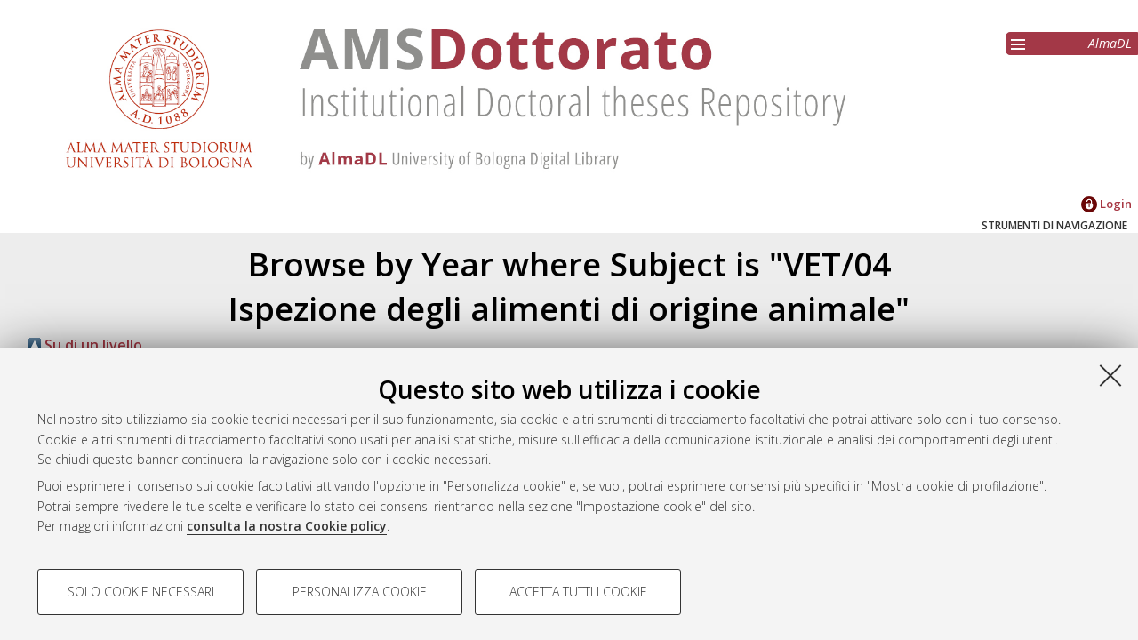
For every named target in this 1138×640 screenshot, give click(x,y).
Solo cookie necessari (141, 591)
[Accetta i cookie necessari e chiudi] (1110, 375)
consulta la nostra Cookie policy (287, 525)
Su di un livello (85, 345)
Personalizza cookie (360, 591)
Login (1106, 204)
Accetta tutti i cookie (578, 591)
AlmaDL (1110, 43)
